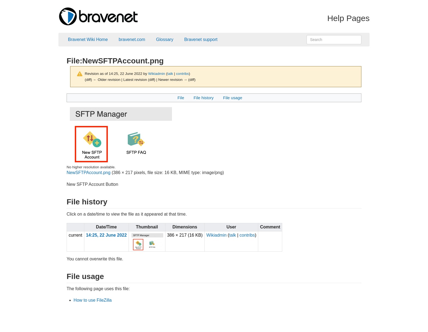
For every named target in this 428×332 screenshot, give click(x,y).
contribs (182, 74)
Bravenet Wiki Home (88, 39)
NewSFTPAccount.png (89, 172)
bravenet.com (132, 39)
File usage (232, 97)
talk (170, 74)
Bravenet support (201, 39)
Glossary (164, 39)
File (180, 97)
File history (203, 97)
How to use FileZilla (93, 300)
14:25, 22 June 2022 (106, 235)
